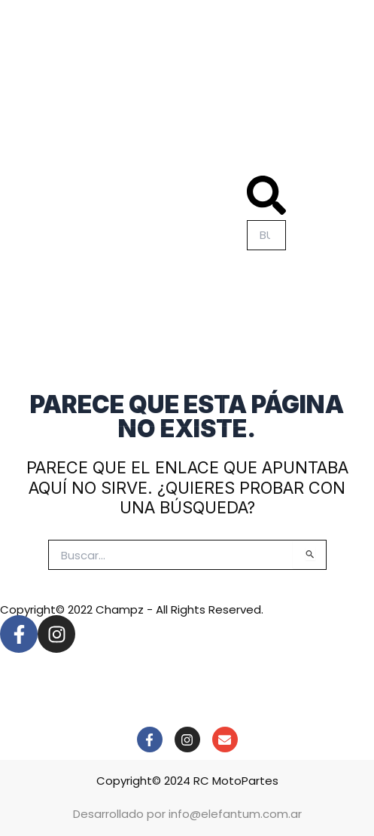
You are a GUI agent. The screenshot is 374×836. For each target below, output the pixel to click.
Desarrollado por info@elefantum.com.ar (187, 814)
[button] (266, 198)
